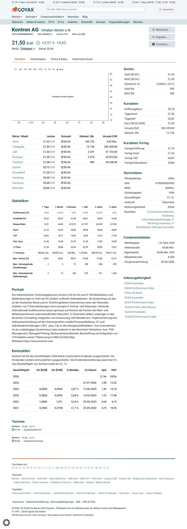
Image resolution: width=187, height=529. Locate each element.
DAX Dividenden (42, 493)
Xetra (15, 141)
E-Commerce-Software (160, 211)
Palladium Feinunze (61, 482)
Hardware (168, 215)
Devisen (100, 22)
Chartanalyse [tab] (38, 59)
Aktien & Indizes (35, 22)
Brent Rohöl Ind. (58, 478)
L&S (14, 151)
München (17, 188)
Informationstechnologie (156, 219)
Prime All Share (133, 293)
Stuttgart (17, 157)
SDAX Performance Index (139, 302)
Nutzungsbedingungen (62, 502)
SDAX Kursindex (133, 297)
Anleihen (72, 22)
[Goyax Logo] (23, 9)
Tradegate (18, 146)
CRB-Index (78, 482)
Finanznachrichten (51, 16)
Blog (85, 16)
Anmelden (165, 9)
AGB (78, 502)
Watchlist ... (163, 29)
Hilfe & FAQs (88, 502)
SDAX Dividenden (107, 493)
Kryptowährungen (119, 22)
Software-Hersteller (162, 227)
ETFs (51, 22)
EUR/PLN (97, 478)
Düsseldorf (18, 172)
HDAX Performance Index (139, 288)
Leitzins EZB (110, 478)
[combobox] (94, 9)
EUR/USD (42, 478)
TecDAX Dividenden (63, 493)
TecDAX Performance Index (140, 316)
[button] (6, 522)
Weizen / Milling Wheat (98, 482)
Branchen (73, 16)
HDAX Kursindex (134, 283)
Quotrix (16, 167)
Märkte (16, 16)
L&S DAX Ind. (28, 478)
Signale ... (162, 35)
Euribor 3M (124, 478)
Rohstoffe (87, 22)
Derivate (30, 16)
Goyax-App (137, 493)
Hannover (18, 182)
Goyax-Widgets (154, 493)
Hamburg (17, 177)
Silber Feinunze (22, 482)
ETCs (61, 22)
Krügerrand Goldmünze (145, 478)
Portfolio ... (163, 41)
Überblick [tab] (19, 59)
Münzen (138, 22)
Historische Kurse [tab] (82, 59)
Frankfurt (17, 162)
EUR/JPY (85, 478)
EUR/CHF (73, 478)
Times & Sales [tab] (59, 59)
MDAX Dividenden (86, 493)
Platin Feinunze (40, 482)
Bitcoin (15, 478)
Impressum (18, 502)
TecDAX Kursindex (135, 312)
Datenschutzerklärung (37, 502)
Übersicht (17, 22)
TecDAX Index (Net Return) (140, 307)
